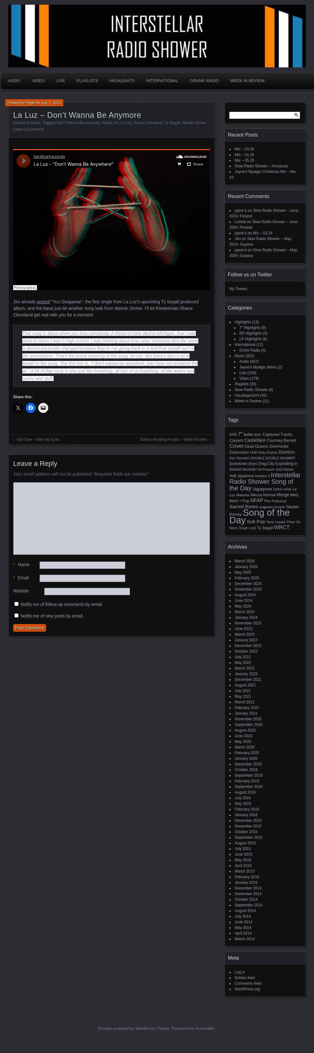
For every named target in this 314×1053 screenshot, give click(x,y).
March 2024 (244, 612)
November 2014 (248, 894)
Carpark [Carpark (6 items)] (236, 440)
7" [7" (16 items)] (240, 434)
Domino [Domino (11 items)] (287, 452)
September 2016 (249, 787)
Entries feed (245, 978)
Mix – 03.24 (262, 233)
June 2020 (243, 736)
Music (239, 356)
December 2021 (248, 679)
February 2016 (247, 809)
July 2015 (243, 849)
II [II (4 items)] (269, 476)
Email (21, 578)
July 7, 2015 (51, 103)
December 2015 (248, 820)
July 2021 (243, 691)
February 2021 (247, 708)
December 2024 (248, 583)
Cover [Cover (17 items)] (236, 446)
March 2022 (244, 668)
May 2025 (243, 572)
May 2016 (243, 803)
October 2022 (246, 651)
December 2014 (248, 888)
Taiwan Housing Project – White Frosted (173, 439)
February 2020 (247, 753)
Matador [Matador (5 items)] (242, 495)
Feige (30, 103)
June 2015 (243, 854)
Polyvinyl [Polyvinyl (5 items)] (279, 501)
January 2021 (246, 713)
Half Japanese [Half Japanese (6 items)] (241, 476)
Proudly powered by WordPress (126, 1028)
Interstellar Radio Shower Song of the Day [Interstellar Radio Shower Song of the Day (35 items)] (265, 482)
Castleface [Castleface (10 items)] (255, 440)
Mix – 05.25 (244, 160)
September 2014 (249, 905)
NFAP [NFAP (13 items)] (256, 500)
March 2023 (244, 634)
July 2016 (243, 798)
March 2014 (244, 939)
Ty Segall (172, 123)
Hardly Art (110, 123)
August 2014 (245, 911)
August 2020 (245, 730)
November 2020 (248, 719)
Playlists (87, 80)
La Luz (126, 123)
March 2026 (244, 561)
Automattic (205, 1028)
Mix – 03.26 (244, 149)
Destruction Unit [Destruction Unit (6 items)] (243, 452)
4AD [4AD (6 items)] (233, 434)
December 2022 (248, 646)
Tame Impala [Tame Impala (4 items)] (275, 522)
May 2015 (243, 860)
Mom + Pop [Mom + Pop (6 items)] (239, 501)
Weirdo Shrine (194, 123)
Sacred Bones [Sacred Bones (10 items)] (243, 506)
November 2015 (248, 826)
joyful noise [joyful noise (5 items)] (282, 489)
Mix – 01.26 (244, 155)
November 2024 (248, 589)
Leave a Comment (28, 129)
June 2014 (243, 922)
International (162, 80)
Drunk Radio (204, 80)
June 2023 (243, 629)
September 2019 (249, 775)
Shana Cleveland (148, 123)
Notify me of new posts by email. (52, 615)
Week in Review (247, 80)
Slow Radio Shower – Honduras (261, 166)
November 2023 (248, 623)
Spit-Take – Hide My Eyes (37, 439)
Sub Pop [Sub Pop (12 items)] (256, 521)
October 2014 (246, 899)
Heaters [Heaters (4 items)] (261, 476)
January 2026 (246, 567)
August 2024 (245, 595)
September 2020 (249, 724)
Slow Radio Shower (251, 390)
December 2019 (248, 764)
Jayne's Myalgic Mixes (258, 367)
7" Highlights (249, 328)
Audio (14, 80)
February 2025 (247, 578)
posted (43, 301)
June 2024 (243, 600)
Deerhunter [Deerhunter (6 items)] (279, 446)
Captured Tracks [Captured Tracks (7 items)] (277, 434)
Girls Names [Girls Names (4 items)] (285, 469)
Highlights (122, 80)
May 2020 (243, 741)
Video (38, 80)
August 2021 (245, 685)
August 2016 (245, 792)
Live (60, 80)
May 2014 (243, 927)
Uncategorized (247, 395)
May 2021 (243, 696)
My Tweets (238, 289)
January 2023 (246, 640)
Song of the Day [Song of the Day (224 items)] (259, 516)
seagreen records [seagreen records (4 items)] (272, 507)
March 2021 (244, 702)
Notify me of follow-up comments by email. (62, 604)
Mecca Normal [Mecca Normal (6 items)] (263, 495)
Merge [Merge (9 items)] (283, 494)
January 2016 (246, 815)
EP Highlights (250, 333)
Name (21, 564)
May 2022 (243, 662)
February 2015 (247, 877)
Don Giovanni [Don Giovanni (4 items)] (239, 458)
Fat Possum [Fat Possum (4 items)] (266, 469)
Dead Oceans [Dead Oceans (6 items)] (257, 446)
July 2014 (243, 916)
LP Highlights (250, 339)
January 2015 (246, 882)
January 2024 (246, 617)
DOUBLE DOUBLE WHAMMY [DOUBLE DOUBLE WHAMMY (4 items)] (273, 458)
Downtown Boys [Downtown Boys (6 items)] (243, 463)
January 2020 (246, 758)
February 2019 (247, 781)
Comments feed (248, 983)
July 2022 (243, 657)
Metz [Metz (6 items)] (294, 495)
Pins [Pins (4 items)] (267, 501)
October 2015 (246, 832)
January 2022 (246, 674)
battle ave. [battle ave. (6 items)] (253, 434)
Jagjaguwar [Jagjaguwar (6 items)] (262, 489)
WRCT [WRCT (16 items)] (282, 527)
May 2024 (243, 606)
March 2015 (244, 871)
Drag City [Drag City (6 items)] (266, 463)
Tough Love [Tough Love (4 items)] (247, 528)
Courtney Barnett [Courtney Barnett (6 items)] (281, 440)
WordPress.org (247, 989)
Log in (240, 972)
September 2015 (249, 837)
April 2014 (243, 933)
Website (21, 590)
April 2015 (243, 865)
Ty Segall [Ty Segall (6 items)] (265, 528)
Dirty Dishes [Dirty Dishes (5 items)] (267, 452)
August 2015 (245, 843)
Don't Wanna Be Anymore (78, 123)
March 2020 (244, 747)
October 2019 (246, 770)
